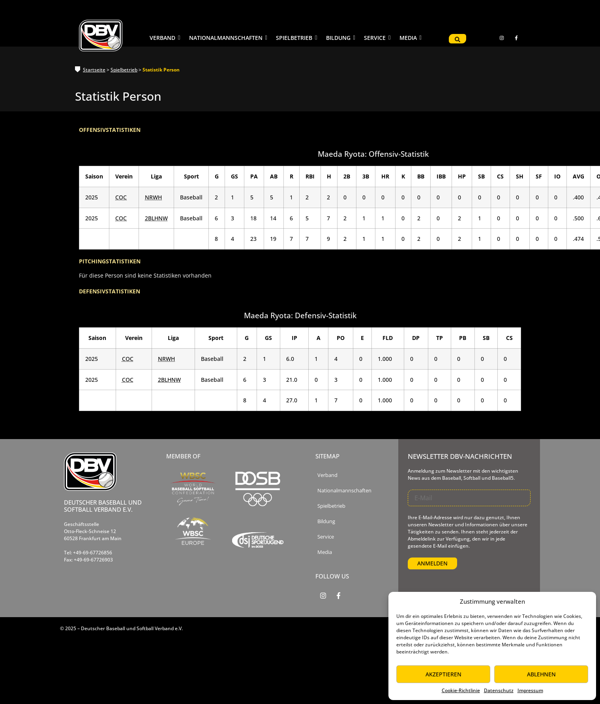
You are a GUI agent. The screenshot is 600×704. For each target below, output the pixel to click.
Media (324, 552)
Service (325, 536)
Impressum (530, 690)
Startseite (94, 69)
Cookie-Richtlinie (461, 690)
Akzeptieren (443, 674)
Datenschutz (499, 690)
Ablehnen (541, 674)
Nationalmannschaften (344, 490)
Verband (327, 475)
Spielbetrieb (124, 69)
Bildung (326, 521)
